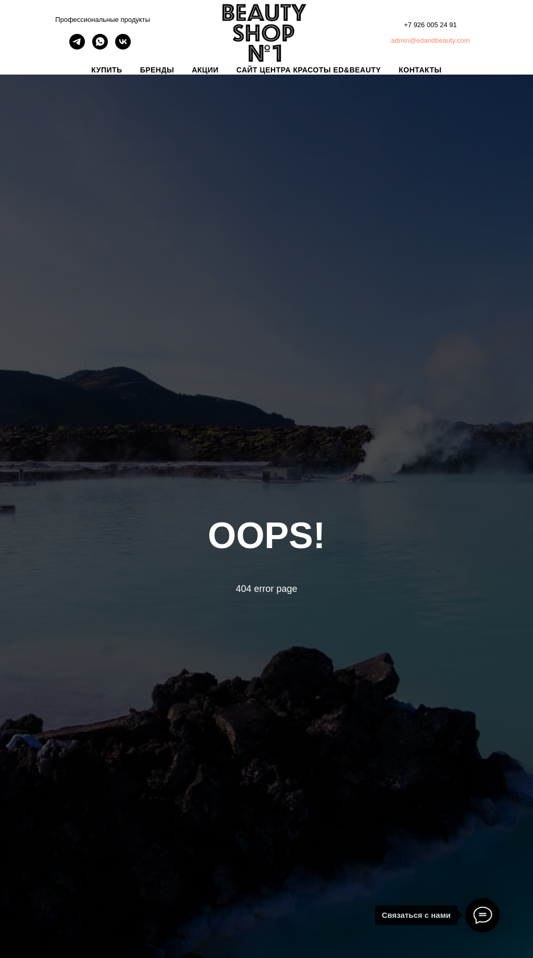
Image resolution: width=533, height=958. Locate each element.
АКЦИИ (205, 70)
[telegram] (77, 46)
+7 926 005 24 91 (430, 25)
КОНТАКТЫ (420, 70)
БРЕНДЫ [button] (157, 70)
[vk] (123, 46)
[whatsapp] (100, 46)
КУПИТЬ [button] (106, 70)
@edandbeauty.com (440, 40)
